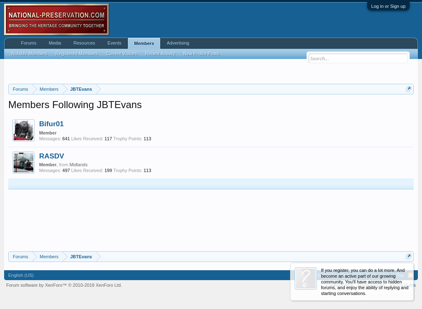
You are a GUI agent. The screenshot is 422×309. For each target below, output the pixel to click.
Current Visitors (121, 53)
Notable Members (29, 53)
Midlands (78, 164)
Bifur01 (51, 124)
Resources (84, 42)
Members (144, 43)
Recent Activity (160, 53)
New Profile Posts (201, 53)
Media (55, 42)
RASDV (51, 156)
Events (115, 42)
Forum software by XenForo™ (64, 285)
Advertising (178, 42)
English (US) (21, 275)
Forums (28, 42)
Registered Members (77, 53)
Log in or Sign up (388, 6)
